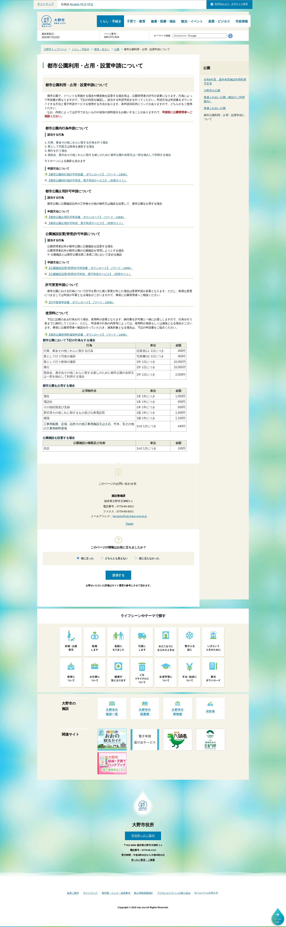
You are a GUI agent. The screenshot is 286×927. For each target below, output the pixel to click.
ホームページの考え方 (206, 892)
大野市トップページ (55, 49)
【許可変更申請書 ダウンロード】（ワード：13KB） (81, 302)
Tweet (129, 523)
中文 (90, 4)
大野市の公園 (212, 90)
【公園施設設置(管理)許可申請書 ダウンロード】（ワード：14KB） (90, 268)
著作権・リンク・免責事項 (116, 893)
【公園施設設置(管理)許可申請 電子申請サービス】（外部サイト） (90, 274)
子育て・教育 (136, 21)
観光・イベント (192, 21)
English (75, 4)
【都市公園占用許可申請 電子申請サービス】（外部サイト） (86, 223)
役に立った (87, 558)
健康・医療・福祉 (163, 21)
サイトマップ (45, 4)
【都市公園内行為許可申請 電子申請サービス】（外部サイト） (87, 180)
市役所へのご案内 (143, 835)
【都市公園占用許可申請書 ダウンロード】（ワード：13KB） (86, 217)
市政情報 (241, 21)
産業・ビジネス (219, 21)
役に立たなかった (149, 558)
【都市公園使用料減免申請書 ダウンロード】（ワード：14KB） (88, 334)
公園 (116, 49)
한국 (83, 4)
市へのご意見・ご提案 (143, 860)
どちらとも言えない (116, 558)
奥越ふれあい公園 (215, 108)
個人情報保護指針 (143, 893)
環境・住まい (101, 49)
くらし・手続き (110, 21)
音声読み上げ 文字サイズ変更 (231, 4)
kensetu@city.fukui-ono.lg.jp (130, 516)
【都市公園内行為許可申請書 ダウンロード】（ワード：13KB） (88, 174)
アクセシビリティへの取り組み (174, 893)
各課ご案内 (73, 893)
